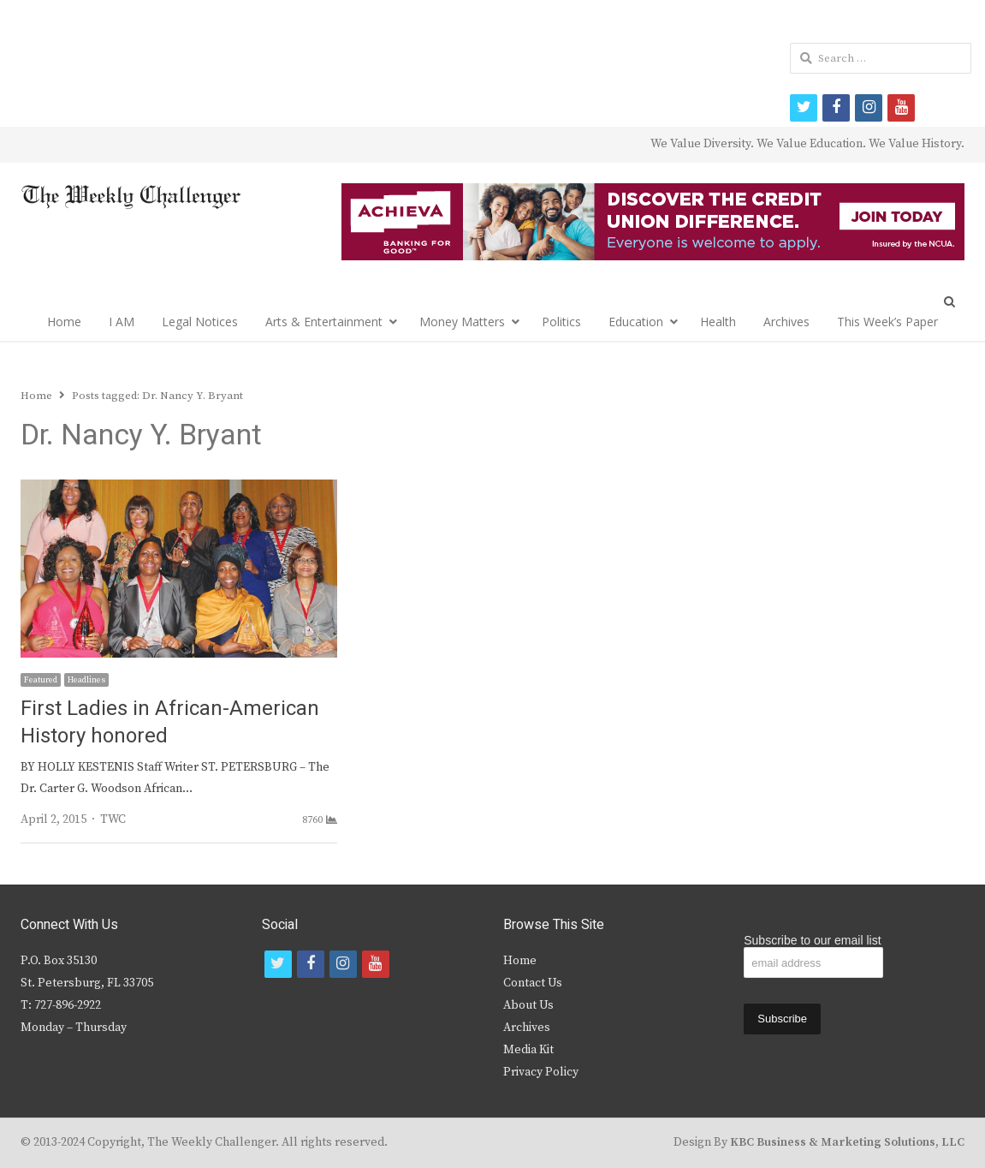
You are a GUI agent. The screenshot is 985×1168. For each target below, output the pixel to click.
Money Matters (462, 321)
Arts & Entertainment (324, 321)
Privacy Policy (541, 1072)
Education (635, 321)
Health (718, 321)
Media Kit (528, 1050)
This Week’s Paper (887, 321)
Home (64, 321)
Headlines (86, 680)
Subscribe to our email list (812, 940)
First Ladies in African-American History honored (170, 722)
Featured (40, 680)
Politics (561, 321)
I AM (121, 321)
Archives (786, 321)
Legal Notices (200, 321)
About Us (528, 1005)
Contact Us (532, 983)
